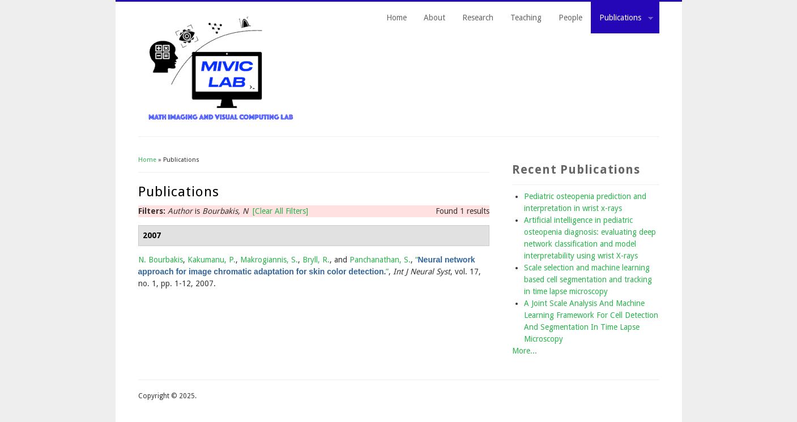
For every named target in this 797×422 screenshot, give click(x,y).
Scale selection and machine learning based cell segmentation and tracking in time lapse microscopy (588, 279)
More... (524, 350)
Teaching (526, 17)
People (570, 17)
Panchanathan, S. (380, 259)
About (434, 17)
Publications (622, 19)
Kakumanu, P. (211, 259)
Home (396, 17)
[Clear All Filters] (280, 211)
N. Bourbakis (160, 259)
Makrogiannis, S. (269, 259)
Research (477, 17)
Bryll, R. (316, 259)
